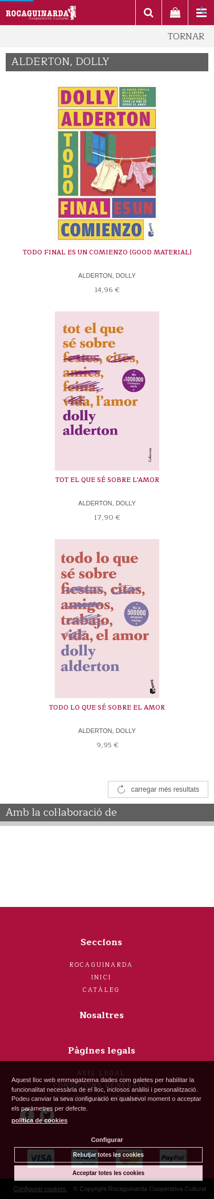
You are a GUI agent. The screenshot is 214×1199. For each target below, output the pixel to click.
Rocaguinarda (101, 964)
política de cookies (39, 1120)
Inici (101, 977)
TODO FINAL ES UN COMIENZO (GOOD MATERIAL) (107, 252)
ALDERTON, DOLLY (107, 275)
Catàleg (101, 990)
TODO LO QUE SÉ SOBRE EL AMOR (107, 707)
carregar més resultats (165, 789)
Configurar (107, 1139)
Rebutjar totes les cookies (108, 1155)
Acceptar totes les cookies (108, 1173)
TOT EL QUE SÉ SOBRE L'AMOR (107, 480)
